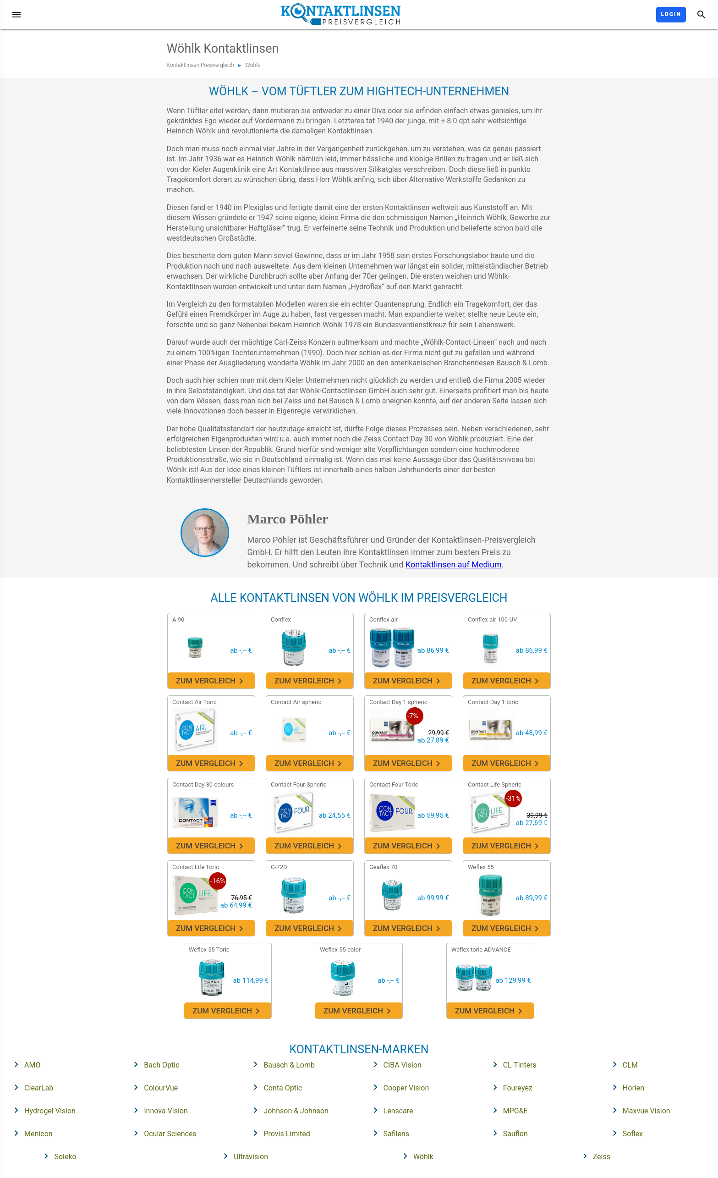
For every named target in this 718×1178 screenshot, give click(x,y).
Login (671, 14)
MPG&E (507, 1110)
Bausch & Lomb (281, 1064)
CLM (622, 1064)
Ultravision (243, 1155)
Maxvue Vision (638, 1110)
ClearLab (30, 1087)
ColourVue (153, 1087)
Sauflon (507, 1133)
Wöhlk (252, 65)
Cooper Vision (398, 1087)
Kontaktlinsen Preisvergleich (201, 65)
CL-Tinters (512, 1064)
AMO (24, 1064)
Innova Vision (158, 1110)
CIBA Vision (394, 1064)
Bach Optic (153, 1064)
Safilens (388, 1133)
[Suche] (702, 15)
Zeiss (593, 1155)
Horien (625, 1087)
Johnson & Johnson (288, 1110)
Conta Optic (274, 1087)
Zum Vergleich (211, 681)
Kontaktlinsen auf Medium (454, 564)
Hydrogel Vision (42, 1110)
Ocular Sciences (162, 1133)
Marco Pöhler (288, 518)
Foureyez (509, 1087)
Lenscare (390, 1110)
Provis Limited (278, 1133)
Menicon (30, 1133)
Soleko (57, 1155)
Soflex (625, 1133)
